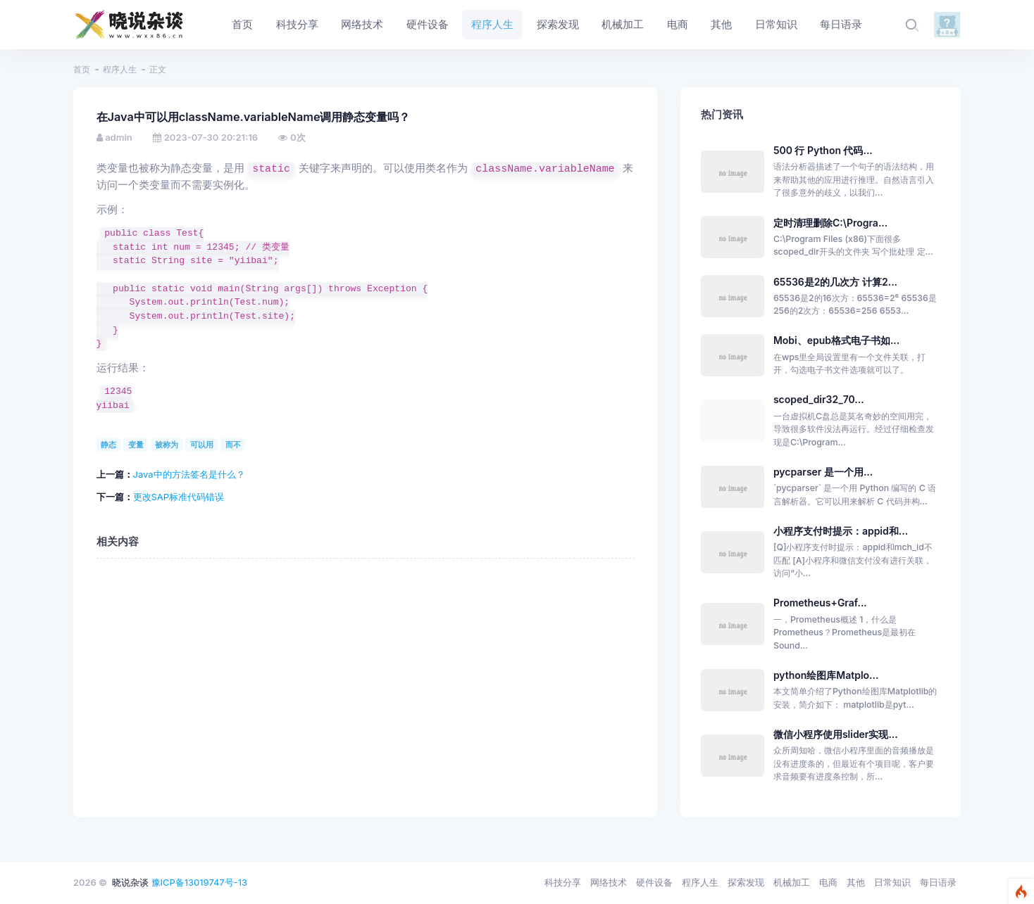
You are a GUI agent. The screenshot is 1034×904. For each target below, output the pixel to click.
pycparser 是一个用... (823, 472)
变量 (136, 445)
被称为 (166, 445)
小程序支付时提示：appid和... (840, 531)
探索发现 (746, 882)
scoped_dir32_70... (818, 399)
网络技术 (608, 882)
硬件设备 (654, 882)
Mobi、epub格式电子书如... (836, 340)
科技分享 (562, 882)
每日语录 (938, 882)
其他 (856, 882)
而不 (233, 445)
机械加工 (791, 882)
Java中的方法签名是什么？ (189, 474)
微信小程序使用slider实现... (835, 734)
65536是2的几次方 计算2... (835, 282)
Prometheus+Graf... (820, 603)
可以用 (201, 445)
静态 (108, 445)
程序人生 (120, 69)
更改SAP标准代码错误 (179, 496)
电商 (828, 882)
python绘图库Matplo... (826, 675)
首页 (81, 69)
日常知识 (892, 882)
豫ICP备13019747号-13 (199, 882)
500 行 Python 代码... (823, 150)
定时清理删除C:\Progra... (830, 223)
